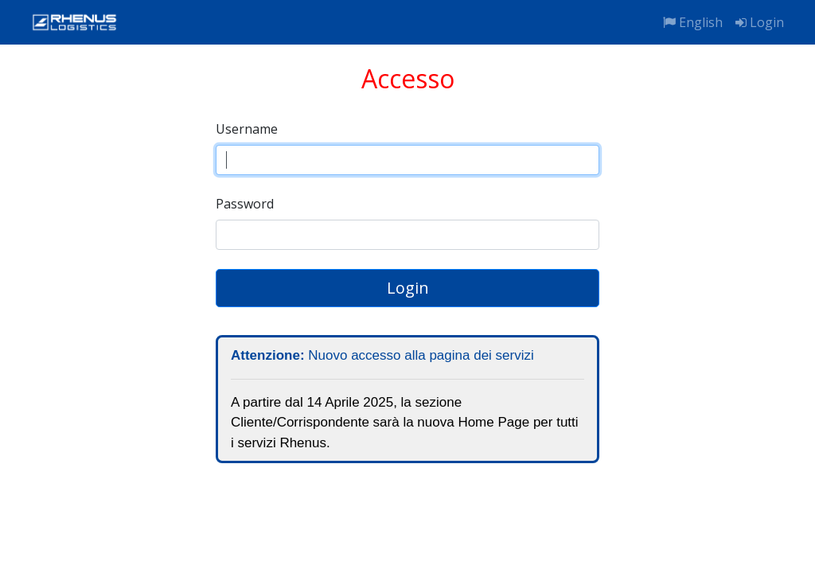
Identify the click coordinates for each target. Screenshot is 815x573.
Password (245, 203)
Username (247, 129)
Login (759, 22)
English (693, 22)
